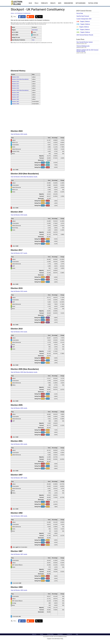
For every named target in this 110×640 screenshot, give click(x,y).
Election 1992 (15, 99)
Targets (82, 21)
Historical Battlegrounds (83, 46)
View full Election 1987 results (19, 554)
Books (41, 634)
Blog (30, 3)
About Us (34, 634)
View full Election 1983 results (19, 590)
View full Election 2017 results (19, 253)
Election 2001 (15, 94)
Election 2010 (15, 88)
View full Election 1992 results (19, 516)
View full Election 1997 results (19, 478)
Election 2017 (15, 83)
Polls (36, 3)
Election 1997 (15, 97)
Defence (87, 21)
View (33, 40)
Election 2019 (15, 81)
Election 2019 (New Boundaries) (20, 79)
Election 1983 (15, 103)
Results (52, 3)
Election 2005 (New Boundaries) (20, 90)
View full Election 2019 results (19, 215)
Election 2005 (15, 92)
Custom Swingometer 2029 (84, 18)
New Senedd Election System (85, 42)
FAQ (77, 634)
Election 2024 (15, 77)
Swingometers (68, 3)
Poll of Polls (80, 13)
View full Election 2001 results (19, 444)
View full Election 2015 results (19, 291)
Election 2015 (15, 86)
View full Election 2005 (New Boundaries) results (24, 372)
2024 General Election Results (85, 35)
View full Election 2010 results (19, 331)
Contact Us (69, 634)
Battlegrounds (80, 3)
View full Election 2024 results (19, 134)
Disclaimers (60, 634)
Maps (59, 3)
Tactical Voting (93, 3)
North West (35, 29)
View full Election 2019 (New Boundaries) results (24, 176)
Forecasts (44, 3)
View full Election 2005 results (19, 408)
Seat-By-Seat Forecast (83, 16)
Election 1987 (15, 101)
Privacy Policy (50, 634)
